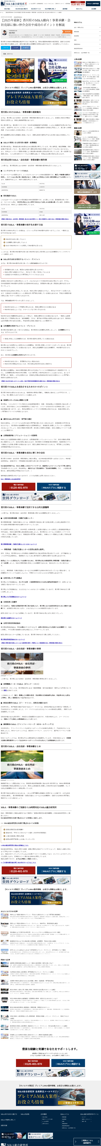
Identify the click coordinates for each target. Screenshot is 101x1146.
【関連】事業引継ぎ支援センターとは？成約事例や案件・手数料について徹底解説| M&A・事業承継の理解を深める (31, 643)
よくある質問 (32, 3)
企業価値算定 (40, 3)
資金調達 (76, 36)
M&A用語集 (25, 1114)
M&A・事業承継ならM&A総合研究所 (11, 479)
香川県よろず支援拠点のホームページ (13, 597)
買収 (5, 690)
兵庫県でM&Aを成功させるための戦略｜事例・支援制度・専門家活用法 (32, 981)
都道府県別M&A (18, 17)
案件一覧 (84, 1121)
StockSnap (12, 780)
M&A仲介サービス (36, 9)
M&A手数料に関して (50, 9)
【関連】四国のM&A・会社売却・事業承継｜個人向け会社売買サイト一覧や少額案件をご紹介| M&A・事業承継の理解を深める (35, 219)
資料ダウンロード (59, 3)
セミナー (84, 1117)
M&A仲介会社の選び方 (22, 9)
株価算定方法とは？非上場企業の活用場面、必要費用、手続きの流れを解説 (33, 941)
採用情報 (67, 3)
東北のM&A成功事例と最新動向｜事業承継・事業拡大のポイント (30, 1007)
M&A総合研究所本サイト (89, 1114)
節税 (75, 40)
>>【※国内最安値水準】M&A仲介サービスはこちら (18, 862)
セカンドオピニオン (49, 3)
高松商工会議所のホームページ (11, 618)
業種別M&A (77, 44)
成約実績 (65, 9)
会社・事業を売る (79, 27)
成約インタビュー (86, 1119)
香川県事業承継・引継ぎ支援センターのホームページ (19, 544)
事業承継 (76, 31)
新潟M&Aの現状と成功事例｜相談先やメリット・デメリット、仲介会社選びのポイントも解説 (38, 1026)
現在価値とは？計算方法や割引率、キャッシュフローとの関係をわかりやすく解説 (35, 932)
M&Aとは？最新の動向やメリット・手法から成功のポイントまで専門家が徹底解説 (35, 914)
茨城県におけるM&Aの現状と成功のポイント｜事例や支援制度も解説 (31, 1035)
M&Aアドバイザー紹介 (47, 1119)
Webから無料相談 (93, 3)
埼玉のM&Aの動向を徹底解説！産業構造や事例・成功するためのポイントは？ (34, 998)
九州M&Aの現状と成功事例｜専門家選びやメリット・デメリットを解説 (32, 972)
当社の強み (7, 9)
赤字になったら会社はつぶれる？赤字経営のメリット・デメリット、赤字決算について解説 (38, 950)
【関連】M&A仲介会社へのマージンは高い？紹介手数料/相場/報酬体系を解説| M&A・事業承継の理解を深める (30, 381)
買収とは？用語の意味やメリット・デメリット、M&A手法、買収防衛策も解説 (34, 923)
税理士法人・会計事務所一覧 (81, 52)
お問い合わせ (45, 1123)
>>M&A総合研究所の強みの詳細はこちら (14, 845)
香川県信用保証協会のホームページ (13, 639)
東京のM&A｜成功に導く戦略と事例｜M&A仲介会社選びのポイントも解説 (32, 989)
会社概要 (93, 9)
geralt (11, 675)
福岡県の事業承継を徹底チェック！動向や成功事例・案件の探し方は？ (31, 963)
